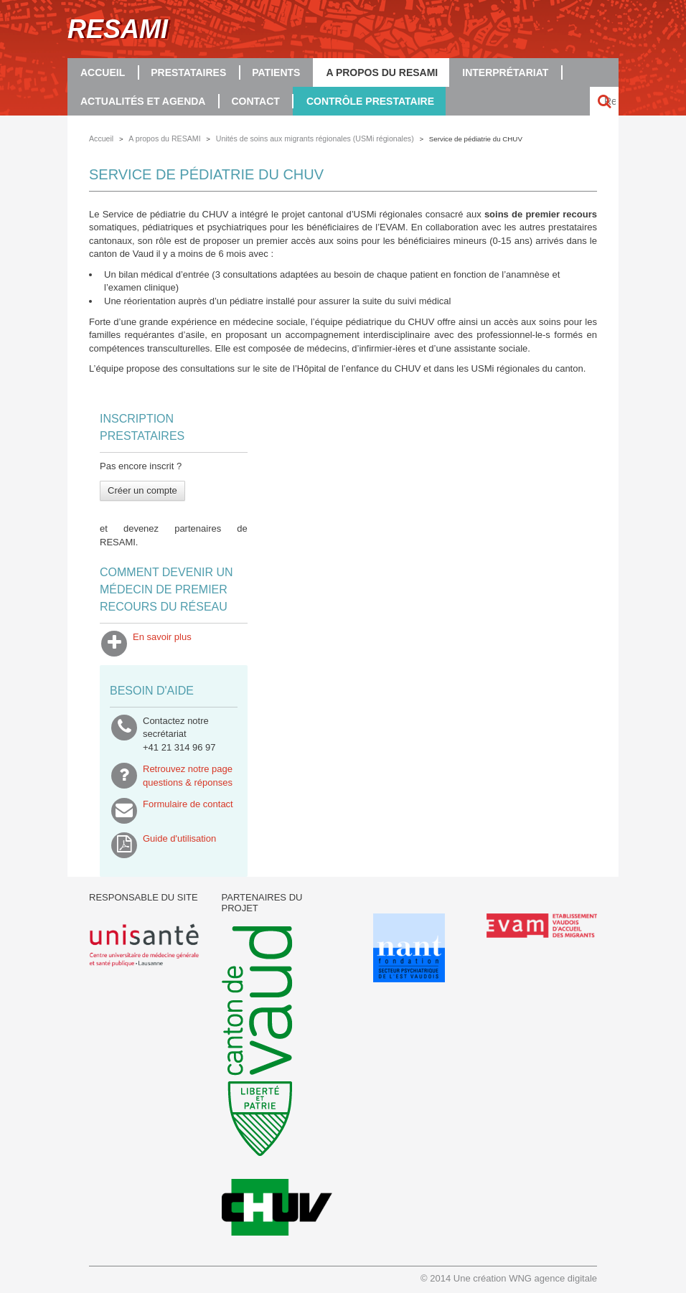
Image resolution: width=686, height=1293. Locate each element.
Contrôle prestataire (370, 101)
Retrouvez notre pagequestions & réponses (187, 776)
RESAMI (117, 29)
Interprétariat (505, 72)
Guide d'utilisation (179, 845)
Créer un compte (142, 490)
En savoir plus (162, 644)
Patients (276, 72)
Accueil (102, 72)
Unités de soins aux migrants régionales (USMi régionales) (315, 138)
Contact (255, 101)
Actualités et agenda (142, 101)
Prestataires (188, 72)
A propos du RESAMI (382, 72)
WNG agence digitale (553, 1278)
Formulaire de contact (188, 811)
